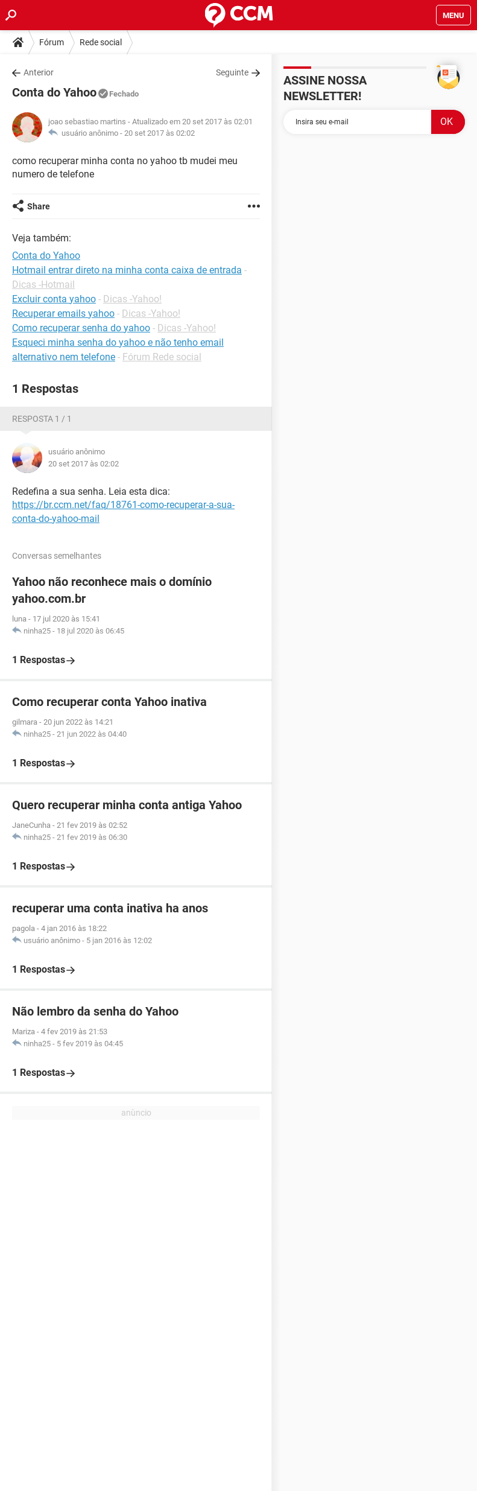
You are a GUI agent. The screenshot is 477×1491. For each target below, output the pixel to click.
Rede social (101, 42)
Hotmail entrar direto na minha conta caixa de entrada (127, 270)
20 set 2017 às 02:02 (159, 133)
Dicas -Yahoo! (132, 299)
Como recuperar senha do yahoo (81, 328)
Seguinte (232, 72)
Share (38, 206)
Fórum (51, 42)
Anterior (39, 72)
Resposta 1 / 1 (42, 419)
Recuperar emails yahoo (63, 313)
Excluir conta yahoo (54, 299)
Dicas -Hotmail (43, 284)
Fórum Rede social (161, 357)
